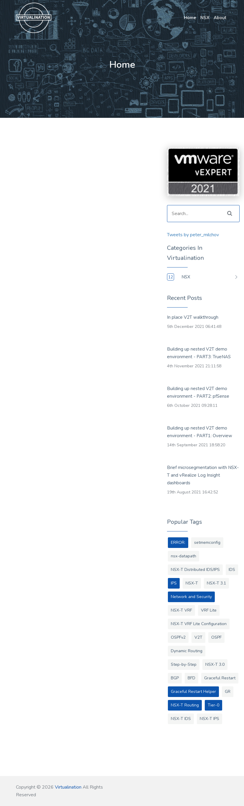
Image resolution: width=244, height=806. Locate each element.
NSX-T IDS (181, 718)
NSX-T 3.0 (215, 664)
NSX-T (192, 583)
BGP (175, 678)
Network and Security (191, 596)
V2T (198, 637)
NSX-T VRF (181, 610)
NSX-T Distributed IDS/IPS (195, 569)
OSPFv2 (178, 637)
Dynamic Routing (186, 651)
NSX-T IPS (209, 718)
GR (227, 691)
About (220, 18)
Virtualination (68, 787)
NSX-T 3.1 (216, 583)
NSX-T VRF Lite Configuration (199, 624)
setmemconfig (207, 542)
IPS (174, 583)
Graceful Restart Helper (193, 691)
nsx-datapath (183, 556)
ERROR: (178, 542)
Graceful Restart (219, 678)
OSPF (216, 637)
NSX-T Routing (185, 705)
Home (190, 18)
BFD (191, 678)
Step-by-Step (183, 664)
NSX (204, 18)
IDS (232, 569)
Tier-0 (213, 705)
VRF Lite (209, 610)
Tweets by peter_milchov (193, 235)
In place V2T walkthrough (192, 317)
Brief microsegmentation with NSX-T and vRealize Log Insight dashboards (203, 475)
